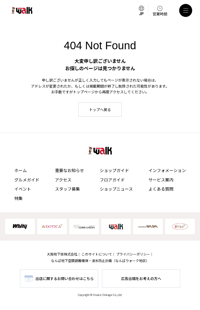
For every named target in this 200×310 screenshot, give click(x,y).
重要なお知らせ (69, 170)
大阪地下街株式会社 (62, 254)
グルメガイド (26, 180)
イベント (22, 189)
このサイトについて (97, 254)
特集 (18, 198)
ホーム (20, 170)
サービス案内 (160, 180)
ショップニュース (116, 189)
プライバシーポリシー (133, 254)
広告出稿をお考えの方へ (141, 278)
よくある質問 (160, 189)
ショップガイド (114, 170)
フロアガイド (112, 180)
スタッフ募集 (67, 189)
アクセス (63, 180)
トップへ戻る (100, 109)
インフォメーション (167, 170)
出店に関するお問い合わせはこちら (64, 278)
